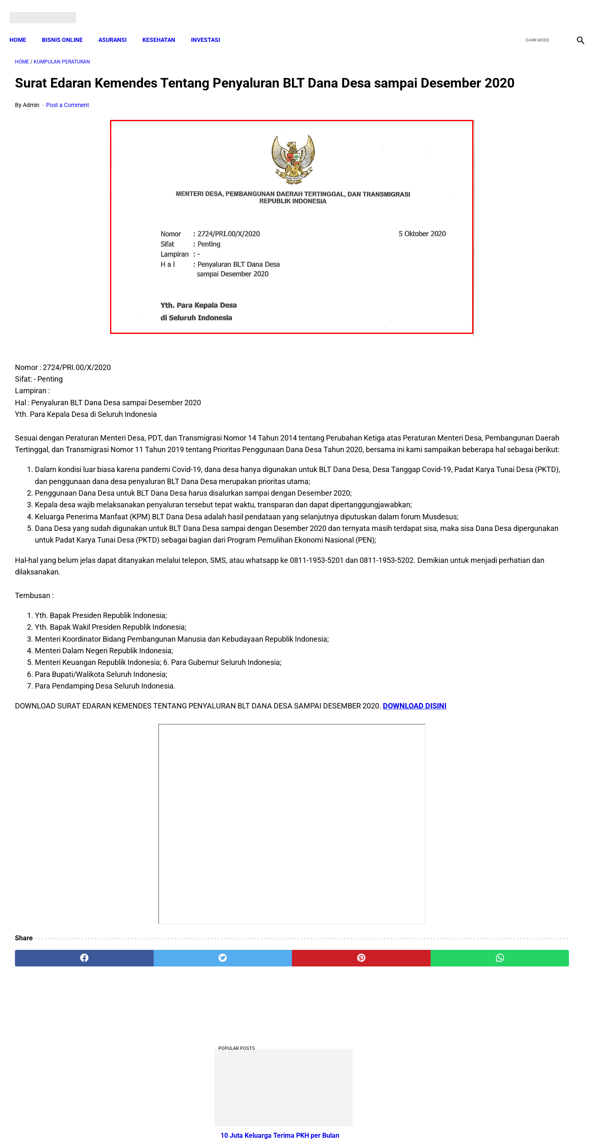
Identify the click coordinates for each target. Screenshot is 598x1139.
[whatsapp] (349, 1042)
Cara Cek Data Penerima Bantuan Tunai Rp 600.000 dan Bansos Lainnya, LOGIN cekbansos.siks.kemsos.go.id (501, 319)
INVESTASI (210, 27)
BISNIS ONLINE (67, 27)
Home (23, 27)
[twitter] (535, 9)
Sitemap (326, 1118)
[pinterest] (254, 1042)
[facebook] (515, 9)
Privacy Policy (255, 1118)
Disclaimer (294, 1118)
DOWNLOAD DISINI (46, 789)
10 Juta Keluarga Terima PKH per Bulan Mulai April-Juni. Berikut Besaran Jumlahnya (501, 153)
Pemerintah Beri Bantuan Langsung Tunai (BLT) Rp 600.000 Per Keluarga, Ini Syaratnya (504, 381)
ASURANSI (118, 27)
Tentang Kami (407, 1118)
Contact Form (363, 1118)
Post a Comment (67, 118)
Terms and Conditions (201, 1118)
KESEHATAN (164, 27)
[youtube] (555, 9)
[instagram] (574, 9)
